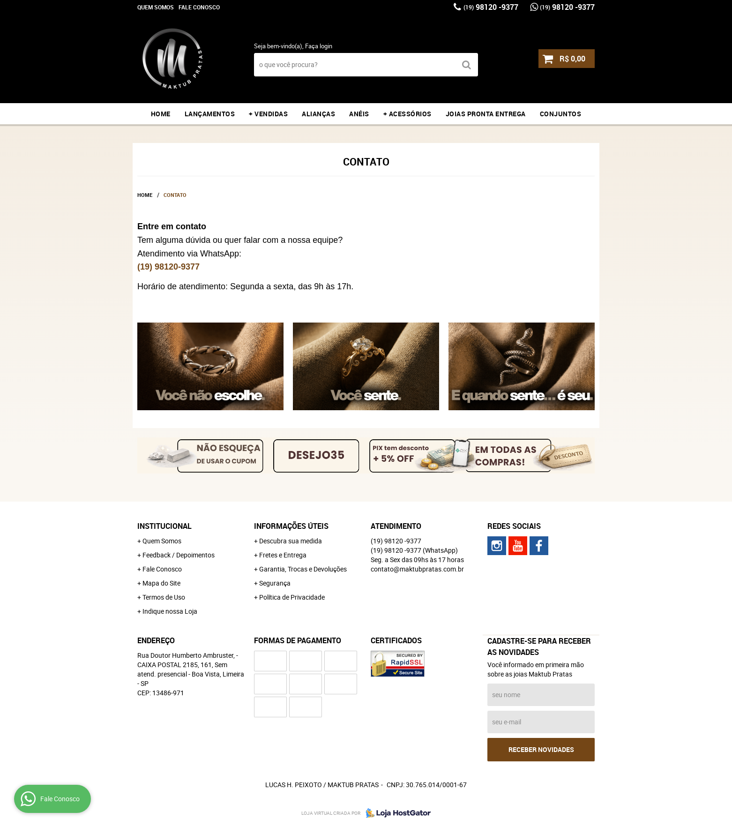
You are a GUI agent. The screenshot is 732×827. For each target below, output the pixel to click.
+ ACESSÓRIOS (407, 113)
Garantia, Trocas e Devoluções (303, 568)
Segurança (275, 583)
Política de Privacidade (292, 597)
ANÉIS (359, 113)
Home (161, 113)
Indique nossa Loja (169, 611)
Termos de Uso (163, 597)
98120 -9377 (490, 7)
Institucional (164, 526)
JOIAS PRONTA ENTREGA (486, 113)
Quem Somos (155, 7)
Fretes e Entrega (282, 554)
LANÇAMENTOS (210, 113)
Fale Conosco (199, 7)
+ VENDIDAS (268, 113)
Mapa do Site (161, 583)
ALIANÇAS (318, 113)
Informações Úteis (291, 526)
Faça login (318, 46)
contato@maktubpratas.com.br (417, 568)
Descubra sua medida (290, 540)
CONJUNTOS (561, 113)
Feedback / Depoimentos (178, 554)
